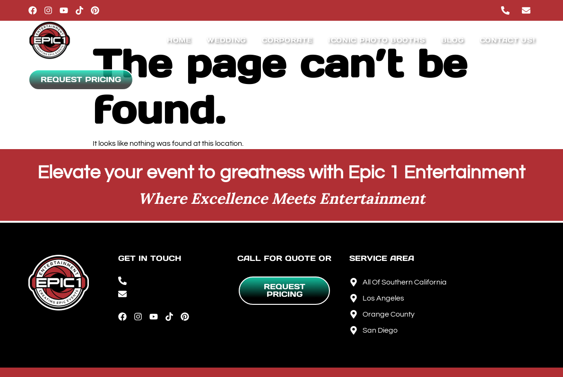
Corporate (287, 40)
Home (179, 40)
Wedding (226, 40)
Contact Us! (507, 40)
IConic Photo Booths (376, 40)
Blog (452, 40)
